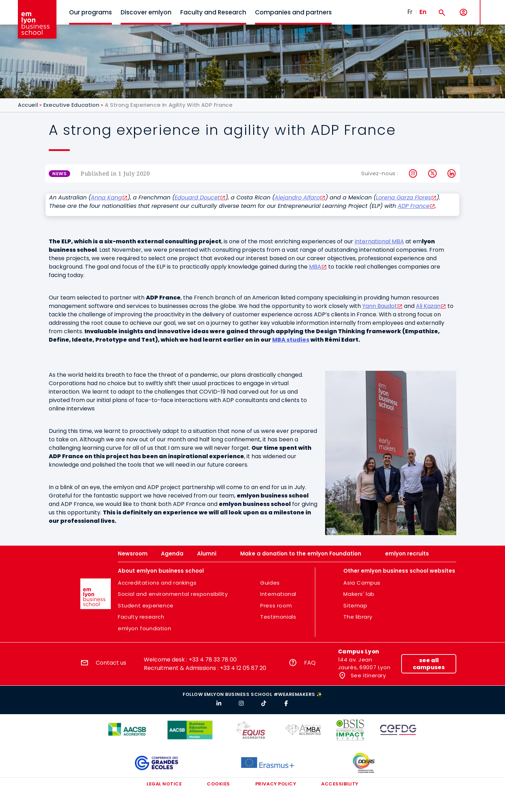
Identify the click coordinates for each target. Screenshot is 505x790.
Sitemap (355, 605)
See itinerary (367, 675)
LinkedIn (451, 173)
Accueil (28, 104)
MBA (315, 267)
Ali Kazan (428, 306)
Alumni (206, 553)
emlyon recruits (407, 553)
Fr (410, 12)
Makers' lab (359, 594)
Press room (276, 605)
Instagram (413, 173)
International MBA (379, 241)
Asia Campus (362, 582)
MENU (491, 7)
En (422, 12)
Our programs (90, 12)
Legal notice (164, 784)
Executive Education (71, 104)
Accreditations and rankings (157, 582)
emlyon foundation (144, 628)
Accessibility (339, 784)
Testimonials (278, 616)
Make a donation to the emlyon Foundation (300, 553)
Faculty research (141, 616)
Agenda (172, 553)
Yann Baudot (379, 306)
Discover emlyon (146, 12)
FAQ (310, 663)
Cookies (218, 784)
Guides (270, 582)
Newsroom (133, 553)
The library (357, 616)
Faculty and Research (213, 12)
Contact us (111, 663)
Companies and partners (293, 12)
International (278, 594)
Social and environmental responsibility (173, 594)
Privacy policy (275, 784)
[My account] (463, 12)
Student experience (146, 605)
